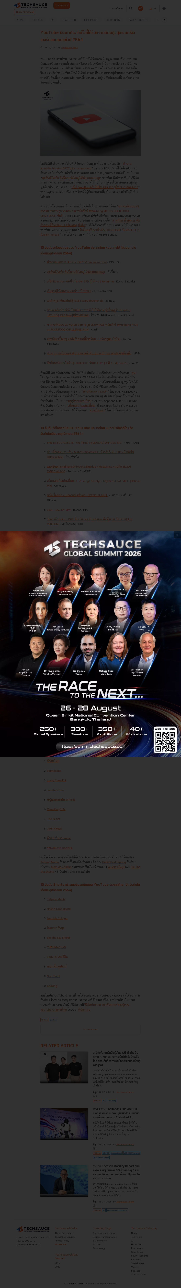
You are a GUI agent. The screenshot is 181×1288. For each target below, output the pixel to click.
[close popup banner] (177, 535)
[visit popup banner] (90, 644)
